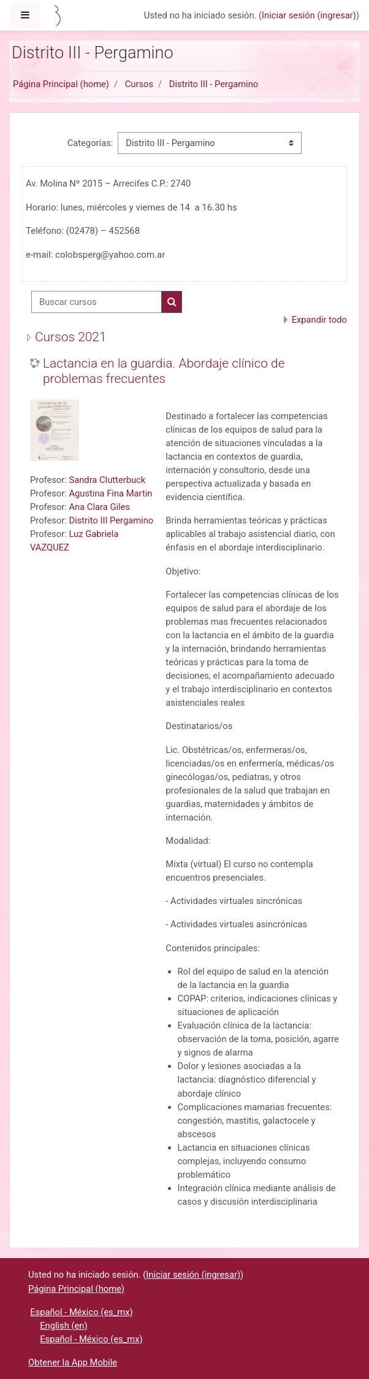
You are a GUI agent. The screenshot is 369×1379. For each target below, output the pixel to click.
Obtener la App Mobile (72, 1362)
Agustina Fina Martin (110, 493)
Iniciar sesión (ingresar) (309, 15)
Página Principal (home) (61, 84)
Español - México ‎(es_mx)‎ (81, 1312)
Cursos (139, 84)
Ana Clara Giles (99, 506)
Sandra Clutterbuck (107, 479)
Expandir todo (319, 319)
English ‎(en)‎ (63, 1325)
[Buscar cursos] (96, 302)
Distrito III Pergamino (111, 520)
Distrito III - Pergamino (213, 84)
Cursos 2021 (71, 337)
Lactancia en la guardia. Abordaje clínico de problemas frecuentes (164, 371)
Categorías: (90, 143)
